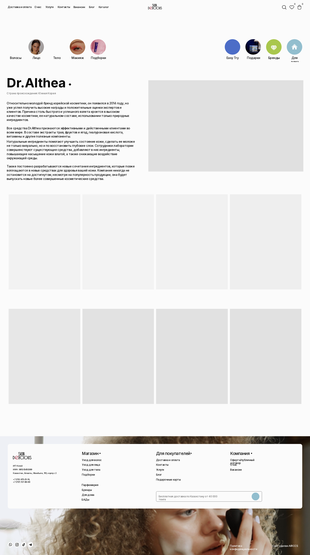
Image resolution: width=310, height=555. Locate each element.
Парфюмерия (90, 485)
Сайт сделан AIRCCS (285, 545)
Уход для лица (91, 464)
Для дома (88, 494)
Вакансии (79, 7)
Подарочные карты (168, 479)
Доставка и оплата (20, 7)
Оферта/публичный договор (242, 461)
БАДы (85, 499)
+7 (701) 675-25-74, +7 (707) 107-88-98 (21, 480)
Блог (92, 7)
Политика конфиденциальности (243, 547)
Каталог (104, 7)
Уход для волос (91, 460)
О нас (37, 7)
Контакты (64, 7)
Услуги (49, 7)
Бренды (87, 490)
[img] (292, 7)
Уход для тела (91, 469)
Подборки (88, 474)
